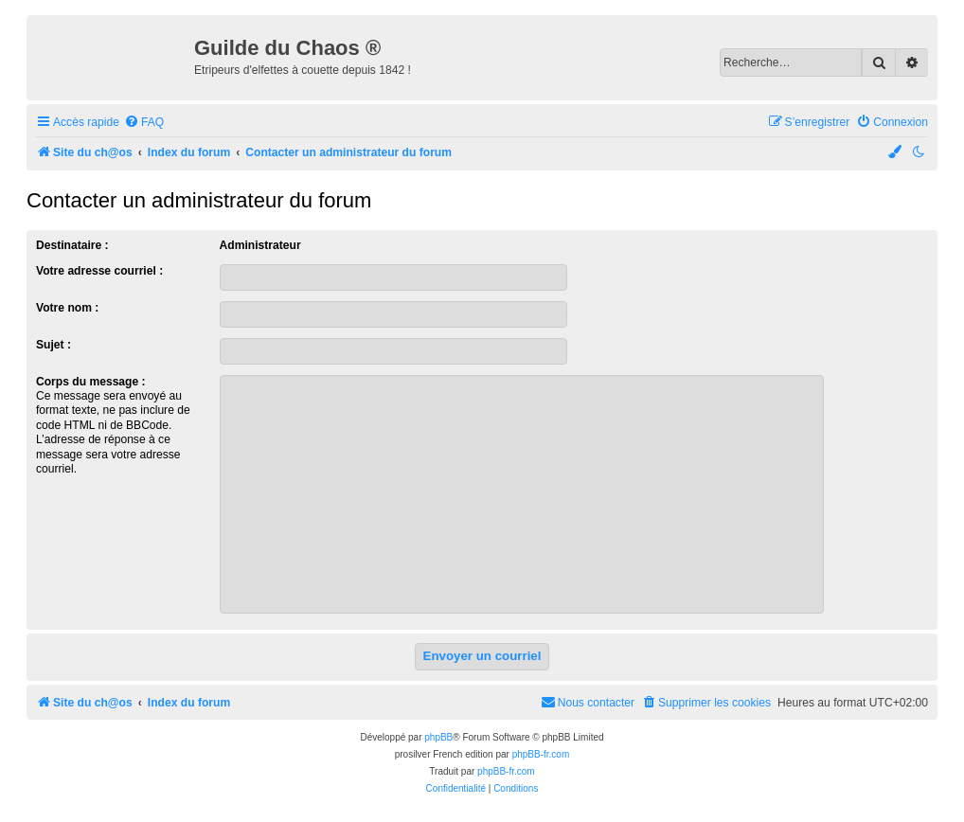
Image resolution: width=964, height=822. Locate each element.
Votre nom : (67, 307)
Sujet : (53, 344)
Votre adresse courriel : (99, 270)
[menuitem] (144, 122)
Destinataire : (72, 245)
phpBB (438, 737)
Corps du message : (91, 381)
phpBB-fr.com (541, 754)
